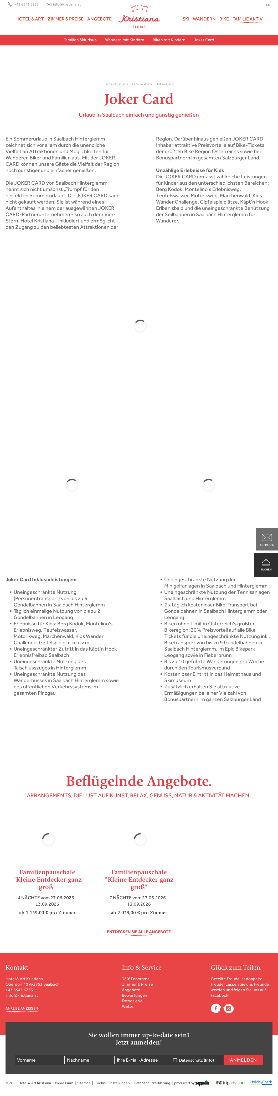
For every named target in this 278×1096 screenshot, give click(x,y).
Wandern (204, 19)
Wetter (128, 1006)
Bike (224, 19)
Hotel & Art (30, 19)
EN (268, 5)
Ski (186, 19)
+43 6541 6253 (26, 4)
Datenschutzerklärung (152, 1083)
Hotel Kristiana (116, 84)
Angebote (99, 19)
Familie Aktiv (247, 19)
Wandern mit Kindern (124, 39)
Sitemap (84, 1083)
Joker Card (204, 39)
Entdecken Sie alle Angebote (139, 931)
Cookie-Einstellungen (112, 1083)
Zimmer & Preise (66, 19)
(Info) (209, 1060)
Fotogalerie (132, 1000)
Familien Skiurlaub (80, 39)
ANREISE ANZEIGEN (22, 1008)
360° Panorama (136, 978)
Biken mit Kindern (169, 39)
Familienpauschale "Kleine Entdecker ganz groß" (47, 879)
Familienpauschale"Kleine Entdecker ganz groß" (139, 879)
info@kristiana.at (67, 4)
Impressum (64, 1083)
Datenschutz (196, 1060)
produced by (191, 1083)
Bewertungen (134, 995)
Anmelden (243, 1060)
